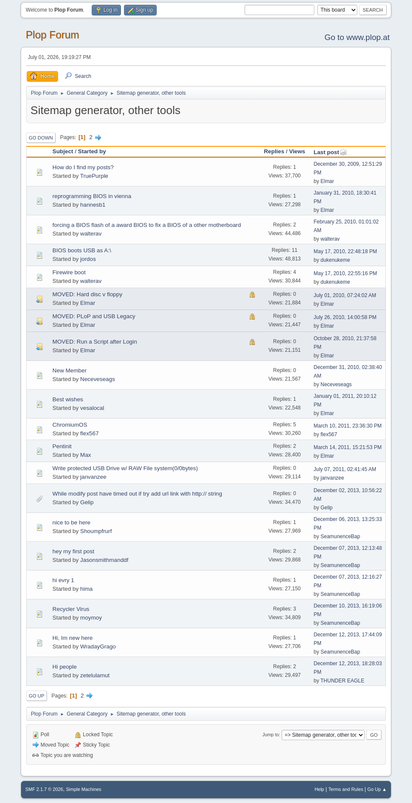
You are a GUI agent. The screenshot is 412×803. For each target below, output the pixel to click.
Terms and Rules (345, 789)
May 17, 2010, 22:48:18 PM (345, 251)
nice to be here (71, 522)
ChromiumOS (70, 425)
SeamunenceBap (340, 536)
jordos (88, 259)
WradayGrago (98, 646)
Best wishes (68, 399)
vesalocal (92, 408)
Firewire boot (69, 272)
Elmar (327, 181)
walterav (91, 233)
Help (319, 789)
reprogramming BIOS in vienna (92, 196)
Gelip (86, 502)
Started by (92, 151)
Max (85, 455)
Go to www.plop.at (357, 37)
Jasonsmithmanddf (104, 560)
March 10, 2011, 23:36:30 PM (347, 426)
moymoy (91, 617)
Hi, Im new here (73, 638)
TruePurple (94, 176)
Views (297, 151)
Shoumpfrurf (96, 531)
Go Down (41, 137)
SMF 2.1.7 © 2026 (44, 789)
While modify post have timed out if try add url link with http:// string (137, 493)
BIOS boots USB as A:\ (82, 250)
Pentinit (62, 446)
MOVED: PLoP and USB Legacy (94, 316)
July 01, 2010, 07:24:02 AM (344, 295)
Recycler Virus (71, 609)
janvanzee (93, 477)
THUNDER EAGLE (342, 681)
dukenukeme (335, 260)
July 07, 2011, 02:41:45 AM (344, 469)
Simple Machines (83, 789)
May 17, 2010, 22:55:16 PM (345, 273)
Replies (274, 151)
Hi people (65, 666)
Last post (330, 152)
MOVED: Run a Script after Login (95, 341)
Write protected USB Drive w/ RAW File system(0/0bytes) (125, 468)
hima (86, 589)
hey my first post (73, 551)
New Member (70, 370)
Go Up (36, 695)
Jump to (271, 734)
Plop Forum (52, 34)
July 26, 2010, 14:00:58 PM (344, 317)
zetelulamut (94, 675)
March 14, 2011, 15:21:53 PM (347, 447)
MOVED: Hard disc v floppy (87, 294)
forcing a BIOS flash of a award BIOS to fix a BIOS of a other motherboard (147, 225)
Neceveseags (97, 379)
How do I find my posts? (83, 167)
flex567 (89, 433)
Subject (63, 151)
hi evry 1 (63, 580)
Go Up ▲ (377, 789)
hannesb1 (92, 205)
